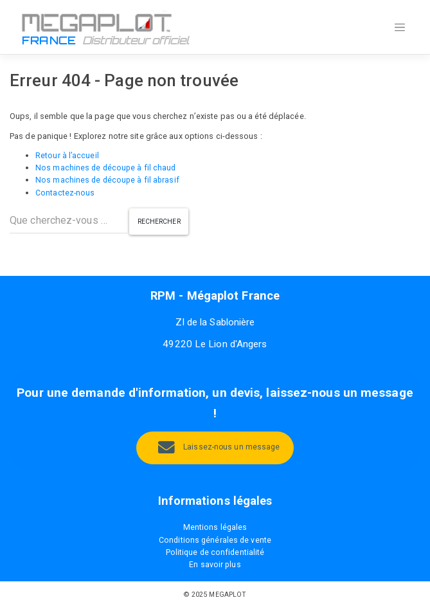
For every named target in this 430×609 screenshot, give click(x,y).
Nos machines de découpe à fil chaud (107, 167)
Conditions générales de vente (215, 540)
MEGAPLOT (227, 595)
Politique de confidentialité (215, 553)
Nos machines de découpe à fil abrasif (108, 180)
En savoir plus (215, 565)
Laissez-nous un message (231, 448)
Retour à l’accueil (67, 155)
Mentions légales (215, 528)
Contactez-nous (65, 192)
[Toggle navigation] (400, 27)
